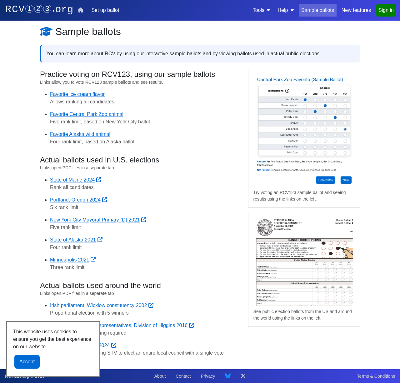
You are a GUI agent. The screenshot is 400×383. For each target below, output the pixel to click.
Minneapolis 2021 (73, 259)
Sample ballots (317, 10)
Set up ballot (105, 10)
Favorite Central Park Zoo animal (86, 114)
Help (285, 10)
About (160, 376)
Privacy (208, 376)
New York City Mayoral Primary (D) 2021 (98, 219)
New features (356, 10)
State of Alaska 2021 (76, 239)
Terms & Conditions (376, 376)
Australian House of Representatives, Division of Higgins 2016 (122, 325)
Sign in (386, 10)
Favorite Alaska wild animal (80, 134)
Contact (183, 376)
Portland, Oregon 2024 (78, 199)
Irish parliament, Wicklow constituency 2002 (101, 305)
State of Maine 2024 (75, 179)
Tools (261, 10)
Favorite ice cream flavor (77, 94)
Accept (27, 361)
